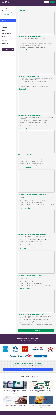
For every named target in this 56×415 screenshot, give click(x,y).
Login (51, 3)
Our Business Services (28, 369)
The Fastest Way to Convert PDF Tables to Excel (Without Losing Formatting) (15, 391)
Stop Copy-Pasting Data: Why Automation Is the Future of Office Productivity (41, 391)
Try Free (52, 1)
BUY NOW (47, 1)
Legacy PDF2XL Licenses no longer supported (41, 405)
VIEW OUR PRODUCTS (8, 49)
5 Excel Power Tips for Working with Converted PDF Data (15, 405)
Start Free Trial (36, 330)
